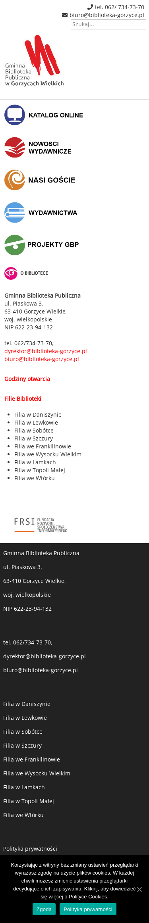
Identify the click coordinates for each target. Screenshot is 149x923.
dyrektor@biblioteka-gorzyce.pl (44, 656)
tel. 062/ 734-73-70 (119, 7)
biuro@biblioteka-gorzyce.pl (107, 15)
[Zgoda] (139, 889)
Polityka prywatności (30, 848)
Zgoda (44, 909)
